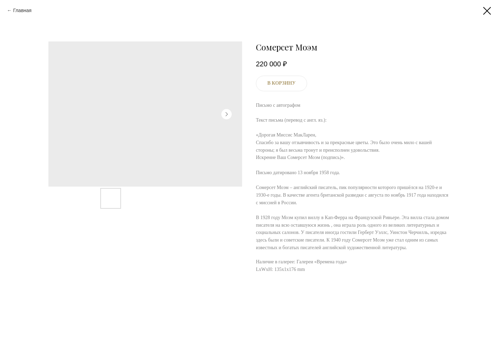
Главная (22, 10)
